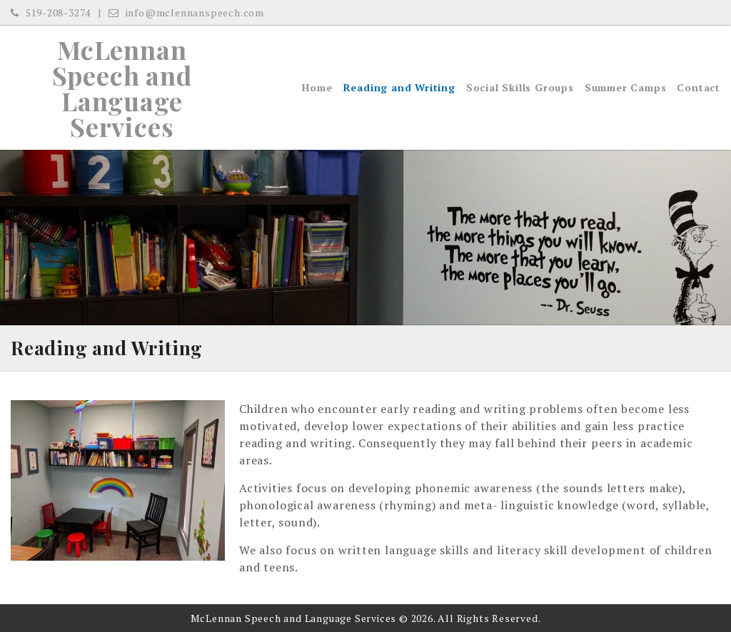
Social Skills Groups (520, 87)
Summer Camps (626, 87)
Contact (698, 87)
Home (317, 87)
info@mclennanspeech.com (186, 12)
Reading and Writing (399, 87)
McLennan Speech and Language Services (122, 87)
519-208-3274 (51, 12)
